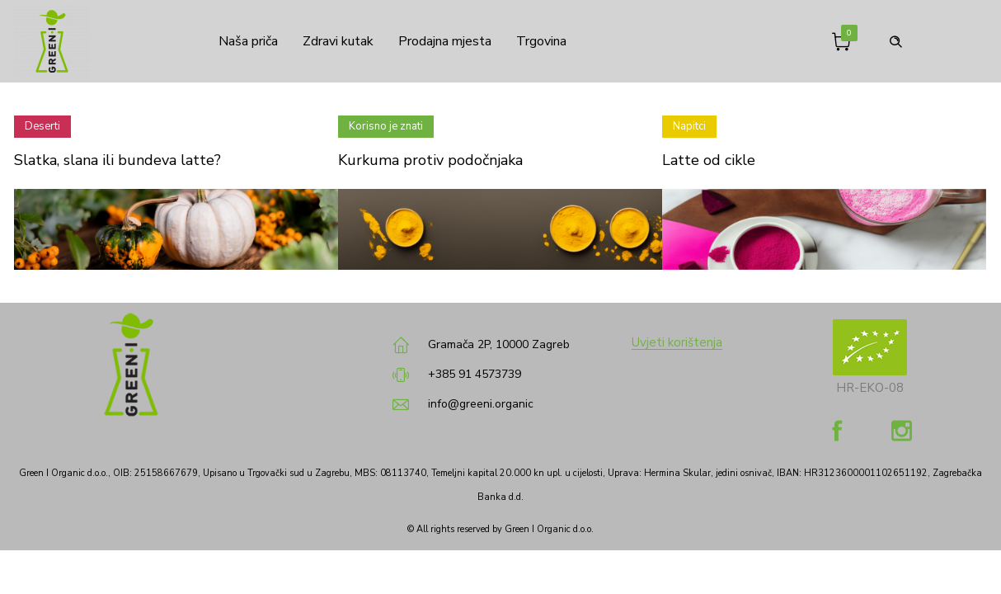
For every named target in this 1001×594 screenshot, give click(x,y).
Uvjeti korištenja (677, 342)
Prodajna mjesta (444, 41)
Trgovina (541, 41)
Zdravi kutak (338, 41)
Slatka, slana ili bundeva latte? (117, 160)
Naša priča (244, 41)
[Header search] (895, 40)
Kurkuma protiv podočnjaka (430, 160)
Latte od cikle (708, 160)
